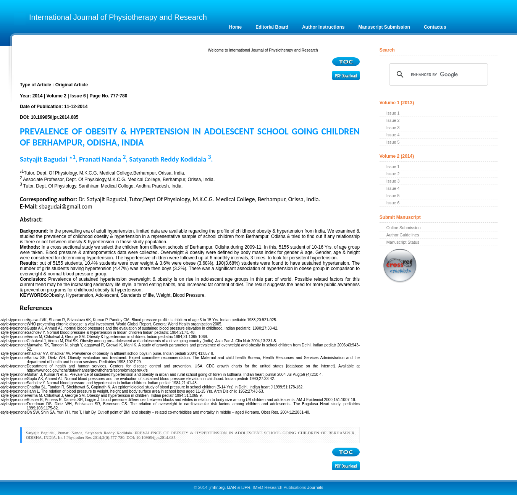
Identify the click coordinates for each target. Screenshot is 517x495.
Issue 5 (393, 142)
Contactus (435, 27)
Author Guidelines (402, 235)
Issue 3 (393, 127)
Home (235, 27)
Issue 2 (393, 120)
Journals (314, 487)
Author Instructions (323, 27)
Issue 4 (393, 135)
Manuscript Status (402, 242)
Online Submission (403, 227)
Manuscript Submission (384, 27)
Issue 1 (393, 113)
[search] (437, 74)
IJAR (231, 487)
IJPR (245, 487)
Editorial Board (271, 27)
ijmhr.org (216, 487)
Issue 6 (393, 203)
